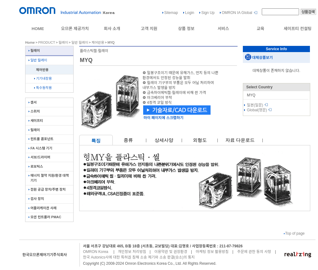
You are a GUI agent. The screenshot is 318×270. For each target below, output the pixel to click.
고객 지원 (149, 28)
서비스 (223, 28)
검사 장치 (36, 199)
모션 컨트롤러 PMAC (45, 217)
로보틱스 (36, 166)
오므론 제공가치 (75, 28)
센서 (33, 102)
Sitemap (171, 13)
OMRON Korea (95, 252)
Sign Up (208, 13)
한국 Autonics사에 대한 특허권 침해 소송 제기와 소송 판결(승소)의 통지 (139, 257)
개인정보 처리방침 (132, 252)
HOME (38, 28)
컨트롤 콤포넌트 (41, 139)
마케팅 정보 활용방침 (212, 252)
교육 (260, 28)
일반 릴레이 (79, 42)
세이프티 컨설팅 (297, 28)
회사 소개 (112, 28)
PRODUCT (46, 42)
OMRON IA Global (237, 13)
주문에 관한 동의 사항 (254, 252)
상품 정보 (186, 28)
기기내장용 (43, 78)
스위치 (34, 111)
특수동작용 (43, 88)
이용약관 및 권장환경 (170, 252)
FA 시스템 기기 (40, 148)
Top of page (294, 233)
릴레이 (63, 42)
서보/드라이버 (39, 157)
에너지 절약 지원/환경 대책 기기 (49, 178)
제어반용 (98, 42)
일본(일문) (257, 105)
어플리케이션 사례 (43, 208)
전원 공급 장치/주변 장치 (47, 189)
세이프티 (36, 120)
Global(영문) (259, 110)
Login (189, 13)
